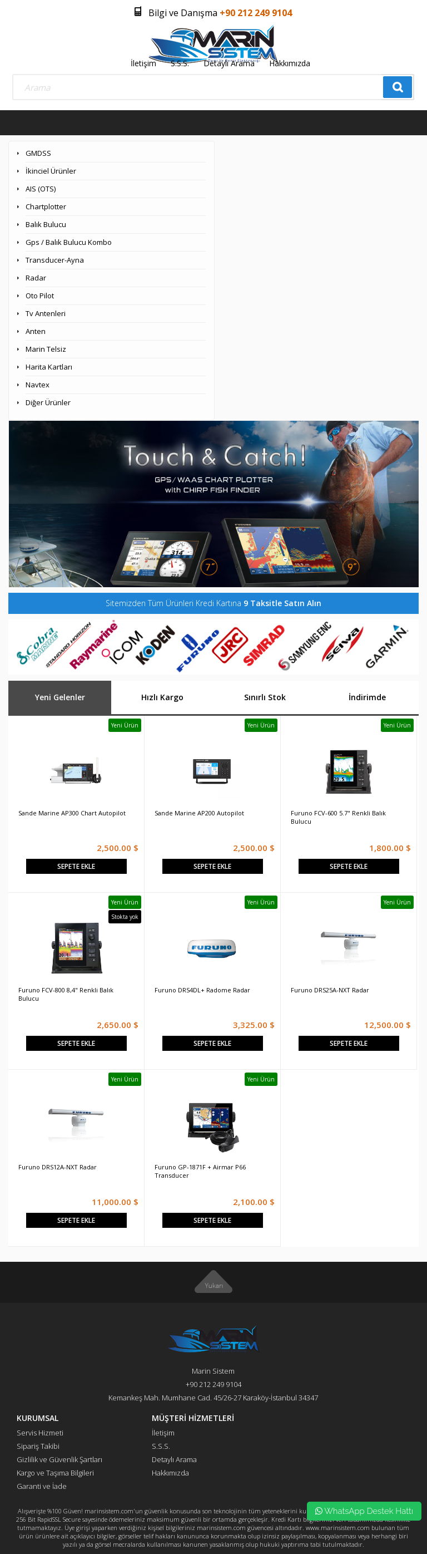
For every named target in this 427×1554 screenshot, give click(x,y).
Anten (36, 331)
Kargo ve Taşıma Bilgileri (55, 1473)
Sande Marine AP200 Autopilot (199, 813)
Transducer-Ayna (55, 260)
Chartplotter (46, 206)
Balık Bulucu (46, 224)
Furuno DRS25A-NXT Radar (330, 990)
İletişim (143, 63)
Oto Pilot (40, 296)
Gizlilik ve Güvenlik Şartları (59, 1459)
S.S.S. (180, 63)
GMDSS (38, 153)
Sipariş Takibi (38, 1446)
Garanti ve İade (42, 1486)
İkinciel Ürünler (51, 171)
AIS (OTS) (41, 189)
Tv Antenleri (46, 313)
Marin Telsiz (46, 349)
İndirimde (367, 697)
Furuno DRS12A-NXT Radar (57, 1167)
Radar (36, 278)
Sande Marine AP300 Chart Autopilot (72, 813)
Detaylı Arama (229, 63)
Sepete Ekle (76, 866)
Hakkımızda (289, 63)
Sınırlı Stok (265, 697)
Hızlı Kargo (162, 697)
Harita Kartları (49, 367)
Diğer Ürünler (48, 402)
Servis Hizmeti (40, 1433)
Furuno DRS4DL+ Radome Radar (202, 990)
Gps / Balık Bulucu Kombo (69, 242)
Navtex (37, 385)
